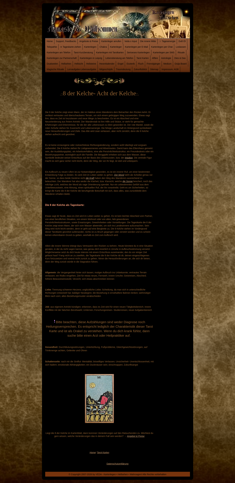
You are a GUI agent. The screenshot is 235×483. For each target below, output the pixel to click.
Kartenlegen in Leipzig (91, 58)
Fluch (140, 63)
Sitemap (154, 69)
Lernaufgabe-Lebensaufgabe (81, 69)
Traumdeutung (123, 69)
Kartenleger (116, 47)
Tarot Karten (142, 58)
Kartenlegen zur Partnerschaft (62, 58)
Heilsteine (91, 63)
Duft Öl (182, 41)
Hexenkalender (106, 63)
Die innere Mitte (148, 41)
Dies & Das (180, 58)
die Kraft (90, 178)
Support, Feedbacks (66, 41)
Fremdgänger (153, 63)
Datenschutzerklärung (117, 463)
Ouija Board (181, 63)
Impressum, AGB (170, 69)
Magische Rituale (55, 69)
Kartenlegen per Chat (162, 47)
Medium (167, 63)
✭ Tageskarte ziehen (70, 47)
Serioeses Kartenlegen (138, 52)
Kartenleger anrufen (111, 41)
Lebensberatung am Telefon (119, 58)
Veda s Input (130, 41)
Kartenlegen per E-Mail (136, 47)
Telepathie (52, 47)
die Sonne (128, 181)
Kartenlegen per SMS (164, 52)
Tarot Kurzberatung (83, 52)
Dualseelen (52, 63)
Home (50, 41)
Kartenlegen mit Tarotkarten (110, 52)
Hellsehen (66, 63)
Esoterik (131, 63)
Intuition (129, 157)
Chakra (103, 47)
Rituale (181, 52)
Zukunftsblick (140, 69)
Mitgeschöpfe (106, 69)
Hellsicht (78, 63)
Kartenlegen (90, 47)
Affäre (155, 58)
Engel (120, 63)
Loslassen (181, 47)
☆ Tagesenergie (167, 41)
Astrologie (166, 58)
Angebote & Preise (88, 41)
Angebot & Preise (136, 436)
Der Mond (119, 175)
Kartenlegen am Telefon (59, 52)
